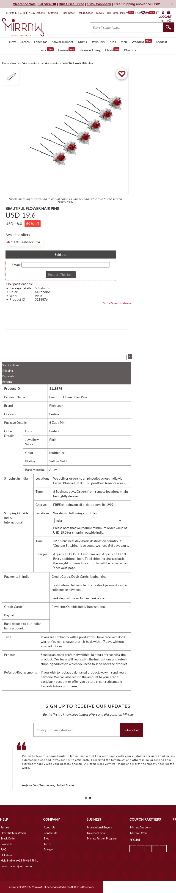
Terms (47, 844)
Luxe (47, 49)
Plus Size (130, 50)
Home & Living (90, 50)
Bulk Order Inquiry (117, 12)
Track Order (67, 12)
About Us (49, 827)
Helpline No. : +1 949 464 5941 (19, 860)
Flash (112, 49)
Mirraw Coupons (140, 827)
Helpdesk (6, 855)
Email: (16, 265)
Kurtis (82, 42)
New (12, 42)
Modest (161, 42)
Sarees (25, 42)
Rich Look (56, 405)
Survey (100, 12)
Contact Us (50, 833)
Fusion (66, 49)
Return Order (85, 12)
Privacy (48, 849)
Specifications (10, 365)
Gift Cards (146, 12)
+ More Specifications (115, 303)
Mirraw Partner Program (102, 838)
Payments (8, 376)
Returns (7, 381)
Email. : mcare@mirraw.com (17, 866)
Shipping (7, 370)
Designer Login (96, 833)
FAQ (3, 849)
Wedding (142, 41)
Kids (113, 42)
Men (124, 42)
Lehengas (40, 42)
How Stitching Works (13, 833)
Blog (46, 838)
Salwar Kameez (62, 42)
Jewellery (98, 42)
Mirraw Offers (138, 833)
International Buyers (99, 827)
